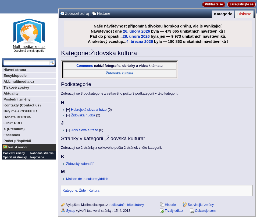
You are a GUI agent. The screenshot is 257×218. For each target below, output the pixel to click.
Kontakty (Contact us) (22, 105)
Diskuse (244, 14)
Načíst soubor (17, 147)
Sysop (70, 211)
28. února (131, 36)
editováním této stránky (127, 205)
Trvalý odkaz (174, 211)
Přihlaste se (214, 4)
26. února (131, 31)
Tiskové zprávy (16, 87)
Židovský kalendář (80, 164)
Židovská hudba (83, 115)
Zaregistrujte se (242, 4)
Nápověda (37, 157)
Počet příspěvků (17, 141)
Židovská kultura (119, 73)
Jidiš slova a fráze (84, 130)
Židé (82, 190)
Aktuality (11, 93)
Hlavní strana (14, 70)
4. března (134, 41)
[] (68, 110)
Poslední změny (17, 99)
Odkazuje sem (205, 211)
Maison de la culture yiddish (87, 179)
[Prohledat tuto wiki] (26, 62)
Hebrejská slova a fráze (89, 110)
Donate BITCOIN (17, 117)
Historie (103, 13)
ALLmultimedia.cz (18, 81)
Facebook (11, 135)
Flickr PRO (12, 123)
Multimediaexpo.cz (29, 35)
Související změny (201, 205)
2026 (145, 31)
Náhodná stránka (41, 153)
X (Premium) (14, 129)
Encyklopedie (15, 76)
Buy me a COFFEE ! (20, 111)
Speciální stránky (15, 157)
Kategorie (223, 14)
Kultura (93, 190)
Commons (84, 66)
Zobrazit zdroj (77, 13)
